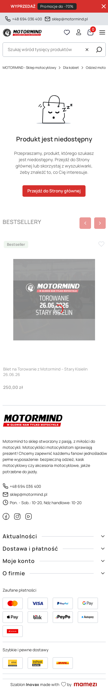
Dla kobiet (71, 67)
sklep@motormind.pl (70, 19)
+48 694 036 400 (27, 19)
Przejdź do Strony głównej (54, 191)
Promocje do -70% (57, 6)
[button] (99, 49)
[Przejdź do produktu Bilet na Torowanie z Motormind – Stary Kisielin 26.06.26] (54, 299)
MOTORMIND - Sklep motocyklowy (29, 67)
